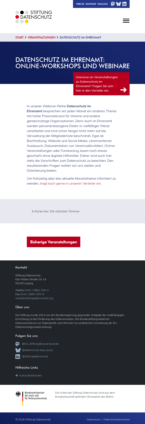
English (103, 3)
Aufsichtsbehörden (28, 375)
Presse (80, 3)
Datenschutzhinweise (117, 419)
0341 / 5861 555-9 (32, 294)
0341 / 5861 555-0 (37, 290)
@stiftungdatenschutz (31, 356)
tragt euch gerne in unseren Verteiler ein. (71, 183)
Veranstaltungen (41, 37)
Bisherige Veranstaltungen (53, 241)
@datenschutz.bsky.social (34, 350)
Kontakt (91, 3)
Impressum (93, 419)
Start (19, 37)
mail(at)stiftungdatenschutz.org (34, 298)
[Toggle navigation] (126, 23)
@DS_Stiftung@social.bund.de (37, 344)
